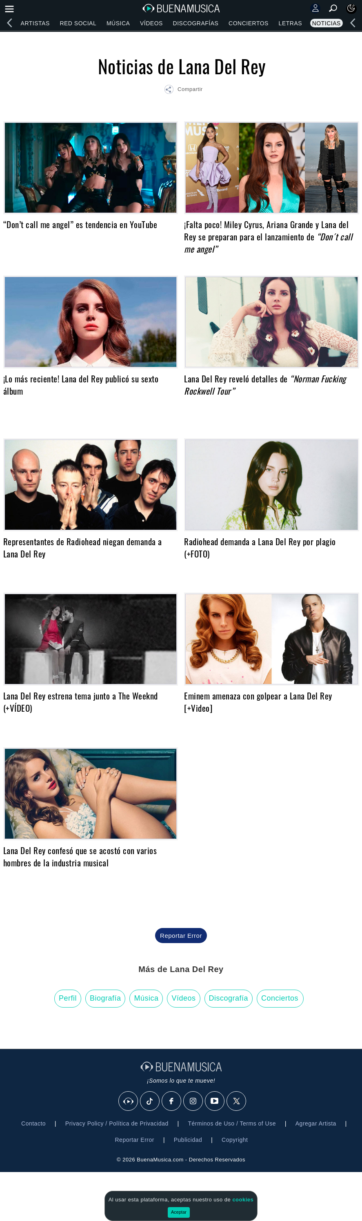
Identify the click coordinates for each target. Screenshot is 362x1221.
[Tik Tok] (150, 1101)
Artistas (35, 23)
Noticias (326, 23)
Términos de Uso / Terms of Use (232, 1123)
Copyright (235, 1140)
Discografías (196, 23)
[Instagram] (193, 1101)
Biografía (105, 998)
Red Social (78, 23)
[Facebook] (172, 1101)
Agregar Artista (315, 1123)
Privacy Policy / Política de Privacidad (117, 1123)
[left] (9, 23)
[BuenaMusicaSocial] (128, 1101)
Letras (290, 23)
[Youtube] (215, 1101)
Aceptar (179, 1212)
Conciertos (249, 23)
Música (118, 23)
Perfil (68, 998)
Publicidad (188, 1140)
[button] (183, 90)
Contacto (33, 1123)
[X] (237, 1101)
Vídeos (151, 23)
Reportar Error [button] (181, 935)
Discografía (229, 998)
